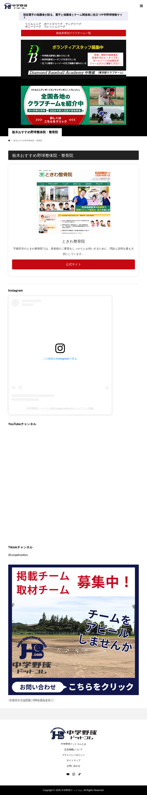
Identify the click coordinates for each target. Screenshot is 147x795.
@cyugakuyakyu (18, 554)
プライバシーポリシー (73, 755)
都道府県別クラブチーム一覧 (73, 33)
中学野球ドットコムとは (73, 744)
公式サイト (73, 264)
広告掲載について (73, 749)
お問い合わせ (73, 766)
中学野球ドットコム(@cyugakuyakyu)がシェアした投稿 (60, 408)
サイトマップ (73, 760)
